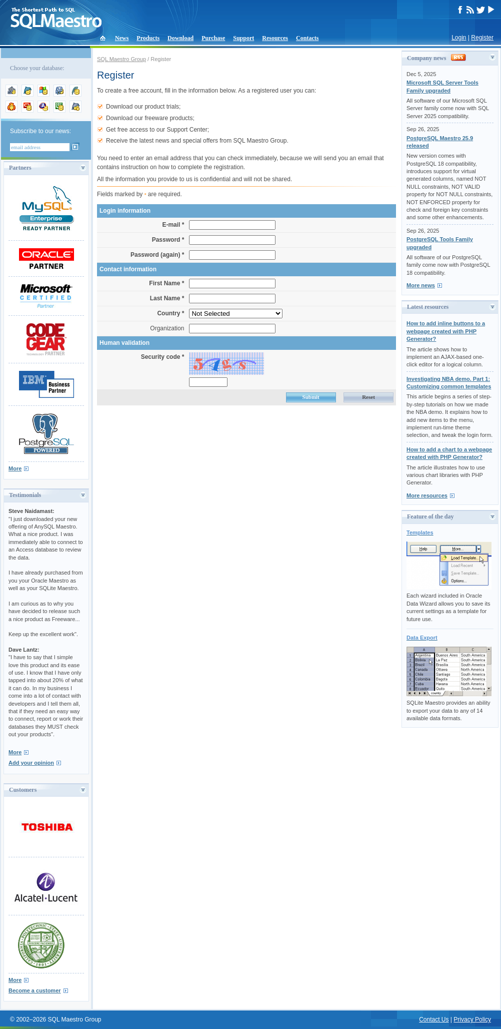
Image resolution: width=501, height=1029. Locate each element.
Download (181, 38)
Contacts (307, 38)
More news (420, 285)
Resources (275, 38)
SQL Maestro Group (121, 59)
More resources (427, 495)
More (15, 468)
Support (243, 38)
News (121, 38)
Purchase (213, 38)
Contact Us (433, 1019)
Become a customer (34, 990)
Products (148, 38)
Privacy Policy (472, 1019)
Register (482, 37)
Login (459, 37)
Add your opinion (31, 763)
